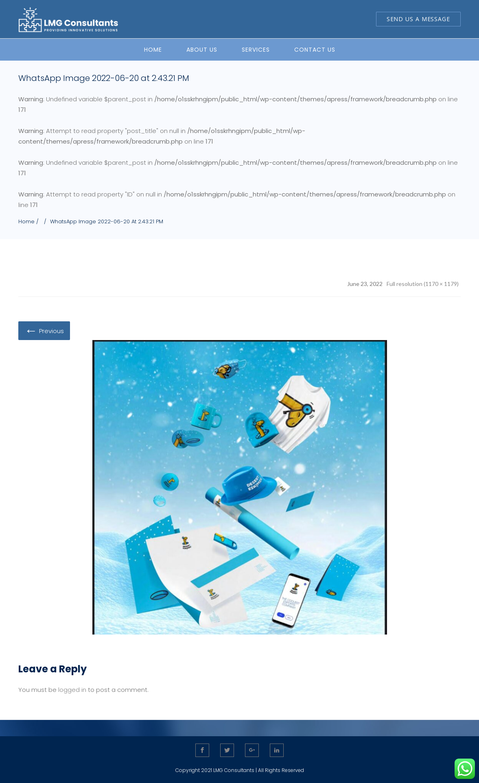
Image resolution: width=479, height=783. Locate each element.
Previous (44, 330)
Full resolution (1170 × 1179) (423, 283)
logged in (72, 689)
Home (26, 221)
